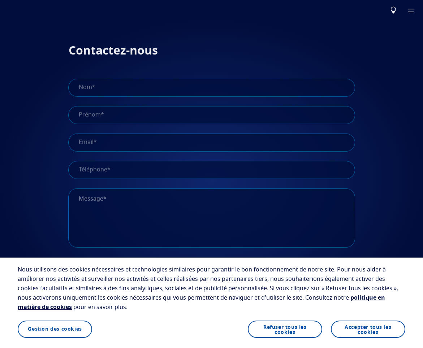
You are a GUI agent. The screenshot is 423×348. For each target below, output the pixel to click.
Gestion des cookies (55, 329)
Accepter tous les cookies (368, 330)
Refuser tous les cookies (285, 330)
